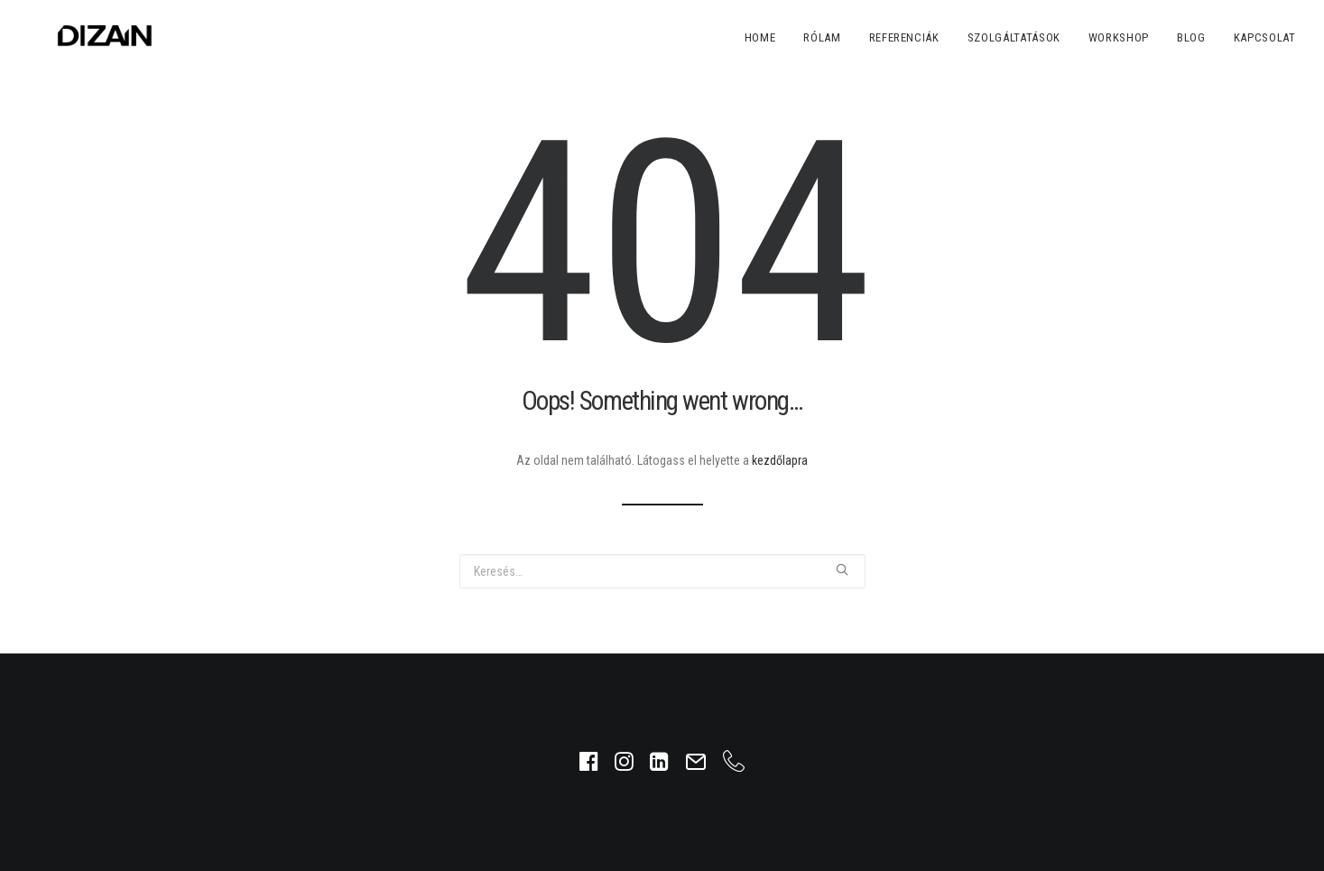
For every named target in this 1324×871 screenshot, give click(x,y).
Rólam (821, 37)
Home (760, 37)
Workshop (1118, 37)
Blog (1191, 37)
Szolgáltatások (1014, 37)
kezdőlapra (780, 460)
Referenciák (904, 37)
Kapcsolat (1265, 37)
